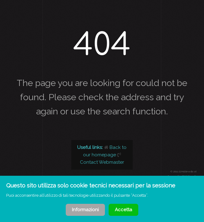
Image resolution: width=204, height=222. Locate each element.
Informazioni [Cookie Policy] (85, 209)
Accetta (123, 209)
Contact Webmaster (102, 162)
